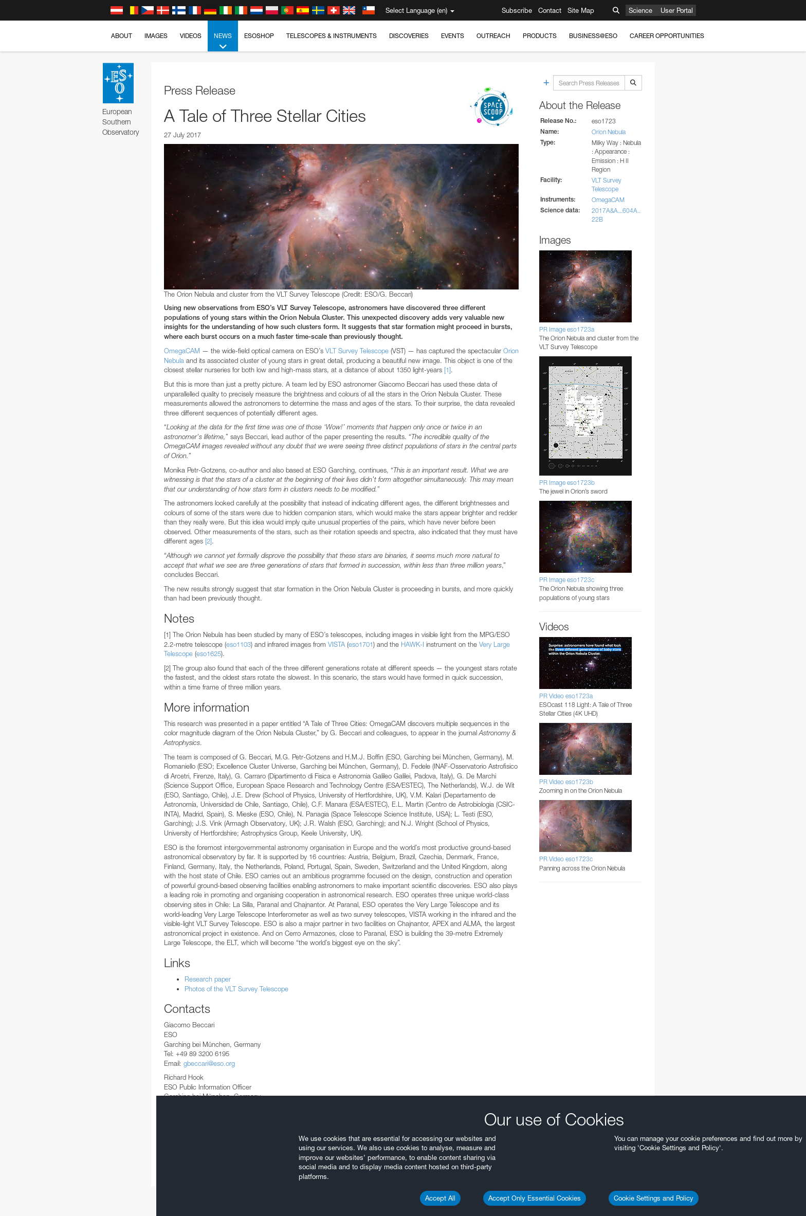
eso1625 (208, 653)
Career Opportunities (667, 36)
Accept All (440, 1198)
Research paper (208, 979)
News (223, 41)
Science (640, 10)
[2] (208, 541)
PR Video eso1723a (566, 696)
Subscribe (517, 10)
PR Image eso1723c (566, 580)
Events (452, 36)
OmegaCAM (182, 351)
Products (540, 36)
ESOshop (259, 36)
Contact (549, 10)
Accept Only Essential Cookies (534, 1198)
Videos (191, 36)
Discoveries (409, 36)
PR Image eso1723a (566, 329)
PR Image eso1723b (567, 482)
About (121, 36)
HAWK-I (412, 644)
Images (156, 36)
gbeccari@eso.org (209, 1063)
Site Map (580, 10)
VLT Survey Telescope (357, 351)
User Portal (677, 10)
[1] (447, 370)
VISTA (336, 644)
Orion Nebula (609, 132)
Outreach (493, 36)
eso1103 (238, 644)
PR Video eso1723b (566, 782)
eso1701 (361, 644)
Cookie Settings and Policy (653, 1198)
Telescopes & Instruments (331, 36)
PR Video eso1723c (566, 859)
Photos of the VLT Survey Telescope (236, 989)
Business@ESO (593, 36)
